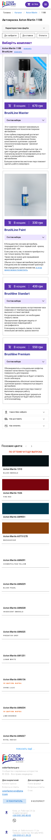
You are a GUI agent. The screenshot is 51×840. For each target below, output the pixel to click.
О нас (30, 790)
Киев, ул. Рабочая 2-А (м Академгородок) (24, 812)
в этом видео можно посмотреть (23, 269)
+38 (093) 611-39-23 (22, 835)
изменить (27, 49)
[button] (25, 412)
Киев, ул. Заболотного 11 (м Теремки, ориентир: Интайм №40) (28, 831)
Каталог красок (9, 784)
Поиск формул (34, 784)
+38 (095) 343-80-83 (22, 815)
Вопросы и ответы (10, 787)
